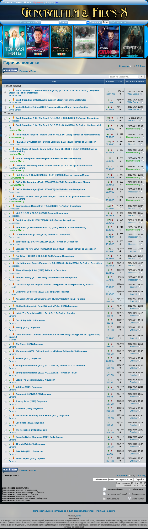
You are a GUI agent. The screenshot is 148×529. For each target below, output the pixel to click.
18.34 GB (110, 259)
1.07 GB (110, 404)
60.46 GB (110, 169)
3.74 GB (110, 461)
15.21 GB (110, 230)
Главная (7, 2)
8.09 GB (110, 354)
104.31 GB (110, 94)
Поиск (27, 2)
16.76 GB (110, 266)
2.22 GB (110, 411)
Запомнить (93, 22)
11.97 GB (110, 294)
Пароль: (72, 22)
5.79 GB (110, 368)
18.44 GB (110, 273)
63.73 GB (110, 102)
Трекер (18, 2)
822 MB (110, 323)
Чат (58, 2)
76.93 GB (110, 185)
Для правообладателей (81, 511)
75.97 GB (110, 192)
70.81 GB (110, 121)
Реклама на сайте (105, 511)
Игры (33, 71)
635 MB (110, 382)
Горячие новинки (21, 62)
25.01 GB (110, 223)
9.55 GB (110, 347)
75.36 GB (110, 244)
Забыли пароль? (119, 22)
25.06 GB (110, 287)
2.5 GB (110, 454)
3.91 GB (110, 375)
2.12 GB (110, 309)
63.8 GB (110, 301)
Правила (38, 2)
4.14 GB (110, 330)
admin (78, 516)
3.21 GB (110, 390)
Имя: (47, 22)
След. (142, 66)
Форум (49, 2)
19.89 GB (110, 200)
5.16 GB (110, 432)
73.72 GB (110, 129)
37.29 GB (110, 110)
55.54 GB (110, 338)
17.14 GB (110, 251)
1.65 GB (110, 440)
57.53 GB (110, 137)
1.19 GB (110, 418)
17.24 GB (110, 237)
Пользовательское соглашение (49, 511)
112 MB (110, 425)
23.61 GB (110, 161)
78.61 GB (110, 178)
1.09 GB (110, 447)
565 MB (110, 316)
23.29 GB (110, 209)
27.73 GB (110, 280)
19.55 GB (110, 153)
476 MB (110, 397)
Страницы (124, 66)
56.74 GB (110, 216)
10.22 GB (110, 361)
